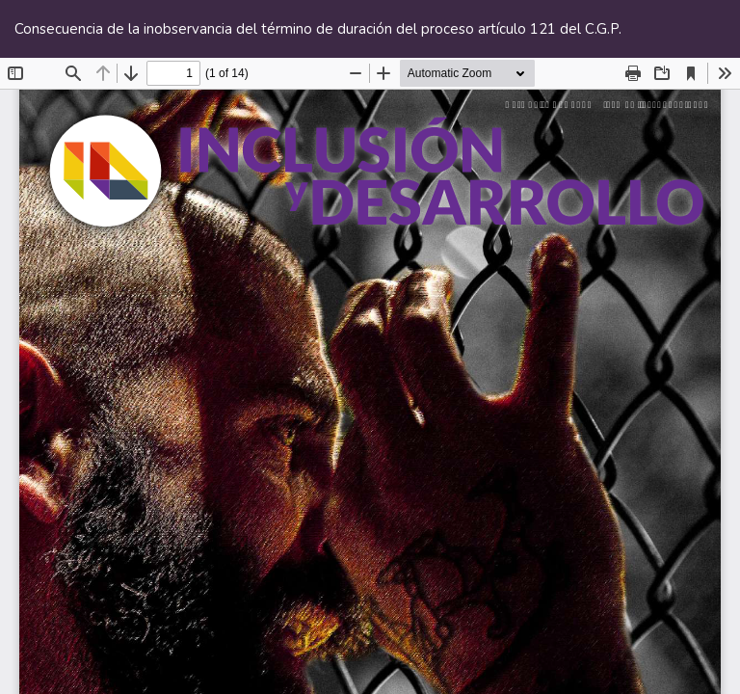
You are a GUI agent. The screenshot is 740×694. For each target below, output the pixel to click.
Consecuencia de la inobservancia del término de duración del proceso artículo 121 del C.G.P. (317, 29)
